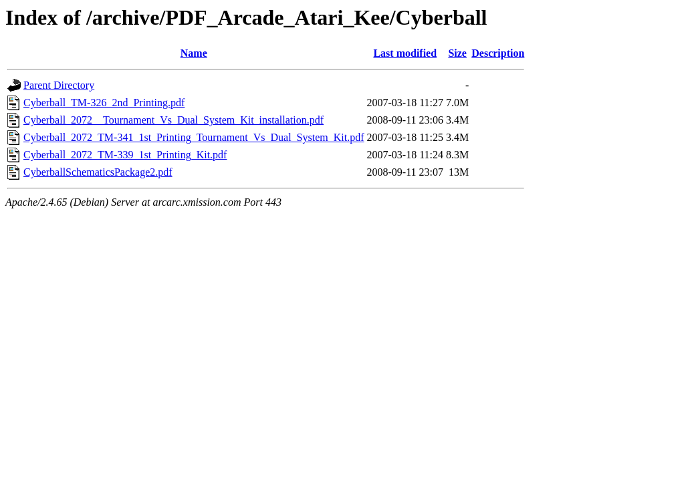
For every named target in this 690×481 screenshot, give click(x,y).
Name (194, 53)
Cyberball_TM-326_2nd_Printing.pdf (104, 102)
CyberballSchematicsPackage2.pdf (97, 172)
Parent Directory (58, 85)
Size (457, 53)
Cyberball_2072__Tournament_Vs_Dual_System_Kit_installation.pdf (173, 120)
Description (497, 53)
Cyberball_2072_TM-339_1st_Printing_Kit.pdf (125, 154)
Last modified (405, 53)
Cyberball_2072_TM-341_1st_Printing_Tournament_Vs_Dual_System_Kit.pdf (193, 137)
